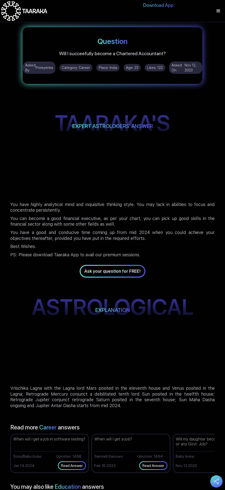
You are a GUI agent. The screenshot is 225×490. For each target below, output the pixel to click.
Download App (158, 5)
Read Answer (72, 465)
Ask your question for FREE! (112, 271)
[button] (218, 11)
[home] (24, 11)
